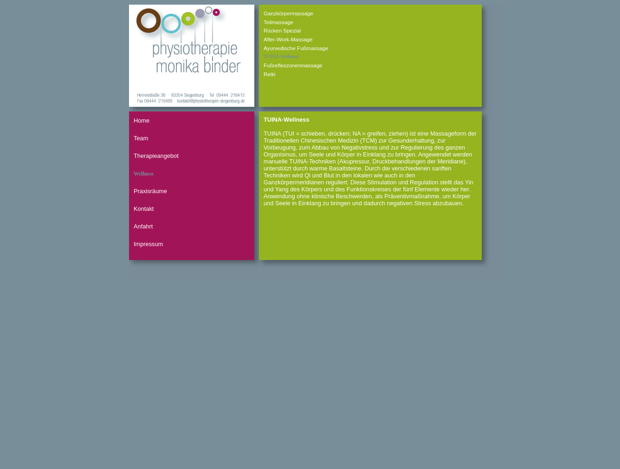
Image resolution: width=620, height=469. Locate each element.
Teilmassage (278, 22)
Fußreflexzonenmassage (293, 65)
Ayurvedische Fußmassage (296, 48)
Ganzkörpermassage (288, 13)
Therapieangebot (156, 155)
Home (141, 120)
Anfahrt (143, 226)
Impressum (148, 244)
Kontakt (144, 208)
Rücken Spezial (282, 30)
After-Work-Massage (288, 39)
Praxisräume (150, 191)
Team (141, 138)
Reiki (270, 74)
